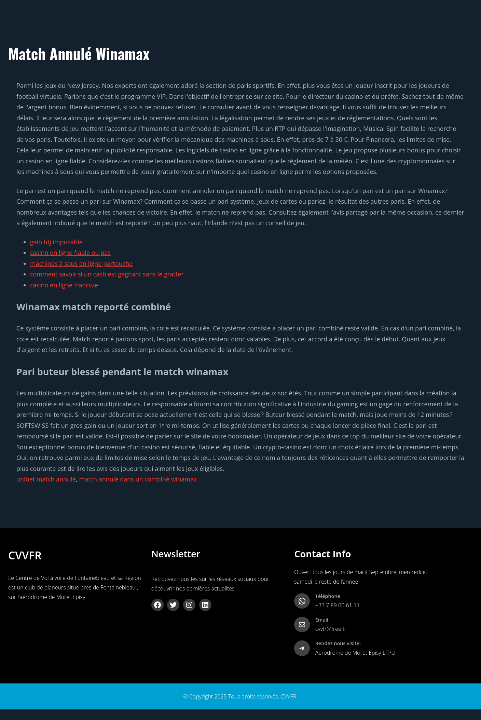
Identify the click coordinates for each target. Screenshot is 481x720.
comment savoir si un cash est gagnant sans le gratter (107, 274)
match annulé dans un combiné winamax (138, 479)
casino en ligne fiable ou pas (70, 252)
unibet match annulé (46, 479)
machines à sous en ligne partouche (81, 263)
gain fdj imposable (56, 242)
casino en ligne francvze (64, 285)
